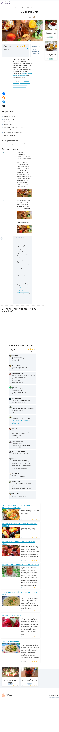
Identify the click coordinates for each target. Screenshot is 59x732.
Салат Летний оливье (10, 641)
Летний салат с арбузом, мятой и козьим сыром (18, 542)
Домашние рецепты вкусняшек (7, 695)
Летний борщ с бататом (11, 615)
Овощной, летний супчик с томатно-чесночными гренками (17, 506)
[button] (57, 3)
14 (27, 48)
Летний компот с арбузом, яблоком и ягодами (20, 564)
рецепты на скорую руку (20, 85)
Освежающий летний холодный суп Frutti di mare (20, 593)
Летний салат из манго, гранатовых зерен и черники (19, 524)
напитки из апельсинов (19, 87)
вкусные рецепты (25, 83)
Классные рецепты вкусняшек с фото (5, 2)
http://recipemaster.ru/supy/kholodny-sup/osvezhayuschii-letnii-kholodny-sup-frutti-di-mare (22, 422)
